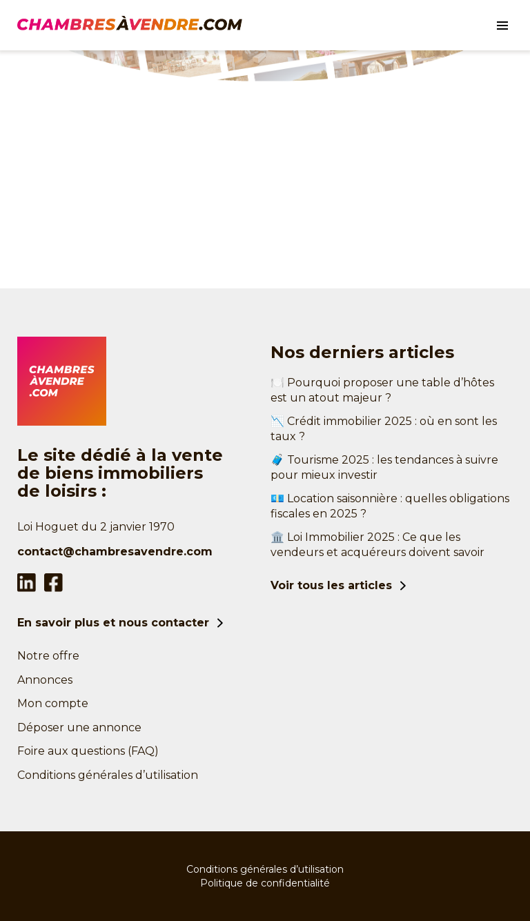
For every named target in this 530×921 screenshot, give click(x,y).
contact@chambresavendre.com (115, 551)
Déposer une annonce (79, 727)
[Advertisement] (265, 184)
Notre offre (48, 655)
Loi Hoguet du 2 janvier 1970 (96, 526)
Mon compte (52, 703)
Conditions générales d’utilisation (107, 775)
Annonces (44, 679)
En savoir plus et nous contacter (113, 622)
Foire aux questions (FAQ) (88, 750)
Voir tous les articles (331, 585)
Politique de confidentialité (265, 883)
